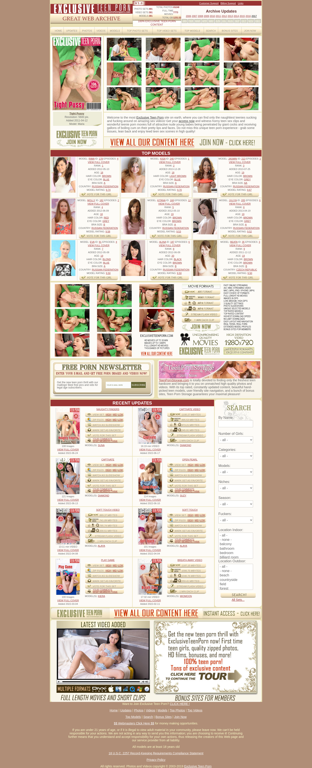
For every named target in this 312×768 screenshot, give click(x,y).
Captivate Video (189, 409)
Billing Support (228, 3)
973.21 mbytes (191, 425)
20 (173, 255)
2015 (242, 16)
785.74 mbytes (108, 525)
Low (120, 414)
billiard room (235, 557)
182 (101, 200)
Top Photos (177, 710)
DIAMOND (185, 445)
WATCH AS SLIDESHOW (106, 425)
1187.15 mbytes (191, 565)
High (108, 414)
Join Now (250, 30)
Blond (107, 259)
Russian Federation (105, 186)
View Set (98, 414)
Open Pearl (189, 459)
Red (106, 217)
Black (178, 259)
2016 (248, 16)
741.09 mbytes (108, 520)
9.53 (178, 231)
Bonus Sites (230, 30)
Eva (92, 242)
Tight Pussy (77, 113)
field (235, 584)
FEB (190, 21)
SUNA (101, 445)
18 (102, 172)
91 (100, 242)
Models (115, 30)
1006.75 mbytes (191, 570)
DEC (257, 21)
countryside (235, 580)
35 (243, 242)
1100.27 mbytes (191, 414)
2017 (254, 16)
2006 (188, 16)
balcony (235, 544)
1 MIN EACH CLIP (189, 440)
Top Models (192, 30)
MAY (211, 21)
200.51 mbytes (108, 531)
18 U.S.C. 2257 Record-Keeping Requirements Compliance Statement (156, 753)
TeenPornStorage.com (174, 380)
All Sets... (238, 600)
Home (58, 30)
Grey (247, 179)
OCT (243, 21)
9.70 (179, 190)
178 (101, 158)
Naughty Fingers (107, 409)
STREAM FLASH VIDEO (190, 435)
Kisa (162, 158)
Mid (115, 414)
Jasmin (232, 158)
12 (189, 200)
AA (245, 183)
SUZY (183, 495)
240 (172, 158)
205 (243, 200)
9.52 (249, 231)
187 (172, 242)
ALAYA (101, 546)
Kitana (161, 200)
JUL (224, 21)
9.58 (108, 231)
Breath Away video (189, 560)
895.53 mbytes (191, 420)
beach (235, 575)
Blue (106, 179)
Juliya (233, 200)
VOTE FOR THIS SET (104, 435)
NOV (251, 21)
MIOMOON (186, 596)
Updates (71, 30)
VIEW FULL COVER (98, 162)
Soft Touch (190, 510)
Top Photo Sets (137, 30)
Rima (91, 158)
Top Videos (194, 710)
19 (243, 172)
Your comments (102, 439)
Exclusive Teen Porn (150, 117)
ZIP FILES (98, 420)
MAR (197, 21)
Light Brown (177, 176)
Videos (101, 30)
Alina (162, 242)
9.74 (108, 190)
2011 (218, 16)
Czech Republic (246, 269)
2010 (212, 16)
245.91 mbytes (191, 430)
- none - (235, 540)
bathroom (235, 549)
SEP (237, 21)
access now (187, 121)
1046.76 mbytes (191, 576)
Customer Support (209, 3)
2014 (236, 16)
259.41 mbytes (191, 581)
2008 (200, 16)
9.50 (108, 273)
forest (235, 589)
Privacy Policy (155, 759)
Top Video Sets (167, 30)
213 (243, 158)
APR (204, 21)
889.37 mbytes (108, 515)
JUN (218, 21)
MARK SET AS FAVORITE (107, 430)
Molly (91, 200)
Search (211, 30)
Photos (87, 30)
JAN (184, 21)
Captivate (107, 459)
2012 (224, 16)
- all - (235, 535)
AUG (230, 21)
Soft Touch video (108, 510)
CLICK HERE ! (180, 704)
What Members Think (105, 441)
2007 (194, 16)
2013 (230, 16)
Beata (233, 242)
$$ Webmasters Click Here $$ (134, 723)
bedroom (235, 553)
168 (172, 200)
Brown (106, 176)
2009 (206, 16)
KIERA (101, 596)
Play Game (108, 560)
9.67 (249, 190)
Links (241, 3)
